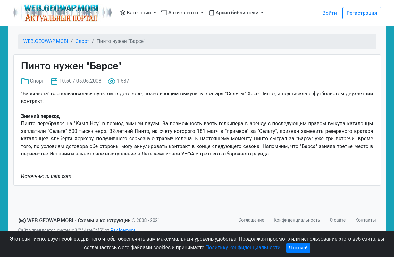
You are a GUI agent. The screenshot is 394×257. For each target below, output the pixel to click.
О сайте (338, 220)
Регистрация (362, 13)
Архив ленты (180, 13)
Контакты (365, 220)
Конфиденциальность (297, 220)
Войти (330, 13)
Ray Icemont (123, 230)
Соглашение (251, 220)
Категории (136, 13)
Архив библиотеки (234, 13)
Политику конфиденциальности (243, 248)
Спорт (82, 41)
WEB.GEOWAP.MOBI (45, 41)
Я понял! (298, 247)
